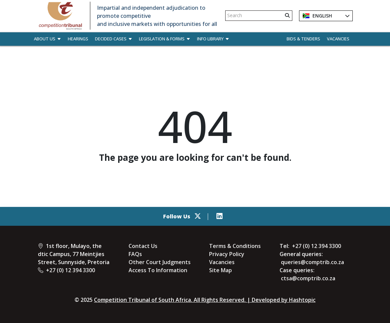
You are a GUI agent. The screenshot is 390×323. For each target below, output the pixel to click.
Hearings (78, 39)
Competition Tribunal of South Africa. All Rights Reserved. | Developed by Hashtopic (204, 299)
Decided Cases (113, 39)
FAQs (135, 254)
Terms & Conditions (235, 246)
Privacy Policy (226, 254)
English (317, 15)
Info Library (213, 39)
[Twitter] (198, 216)
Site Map (220, 270)
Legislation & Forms (164, 39)
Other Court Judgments (160, 262)
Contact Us (143, 246)
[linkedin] (219, 216)
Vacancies (338, 39)
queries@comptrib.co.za (312, 262)
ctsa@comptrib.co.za (308, 278)
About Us (47, 39)
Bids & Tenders (303, 39)
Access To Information (158, 270)
